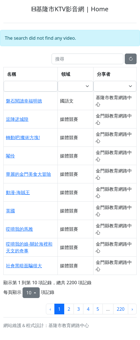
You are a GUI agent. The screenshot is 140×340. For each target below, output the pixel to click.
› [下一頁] (132, 309)
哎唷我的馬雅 (19, 229)
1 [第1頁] (59, 309)
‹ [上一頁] (50, 309)
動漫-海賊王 (18, 192)
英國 (10, 211)
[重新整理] (131, 59)
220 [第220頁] (121, 309)
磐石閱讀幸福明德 (24, 101)
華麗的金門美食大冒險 (28, 174)
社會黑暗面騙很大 (24, 266)
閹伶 (10, 156)
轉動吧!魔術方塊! (23, 137)
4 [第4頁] (88, 309)
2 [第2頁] (69, 309)
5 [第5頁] (98, 309)
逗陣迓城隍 (17, 119)
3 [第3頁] (78, 309)
